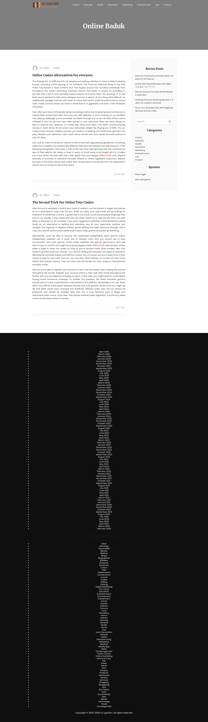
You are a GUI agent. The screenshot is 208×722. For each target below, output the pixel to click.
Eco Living (104, 589)
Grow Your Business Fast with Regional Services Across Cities (154, 109)
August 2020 (104, 514)
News (104, 649)
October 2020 (104, 509)
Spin (104, 697)
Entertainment (144, 4)
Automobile (104, 548)
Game (104, 615)
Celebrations (104, 572)
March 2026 (104, 354)
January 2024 (104, 416)
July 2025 (104, 373)
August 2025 (104, 371)
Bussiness (104, 565)
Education (113, 4)
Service (104, 677)
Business (88, 4)
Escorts (103, 603)
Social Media (104, 694)
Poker (104, 663)
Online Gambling (104, 656)
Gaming (104, 620)
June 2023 (104, 433)
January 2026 (104, 359)
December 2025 (104, 361)
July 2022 (104, 459)
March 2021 (104, 497)
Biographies (104, 558)
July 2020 (104, 517)
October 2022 (104, 452)
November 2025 (104, 363)
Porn (104, 668)
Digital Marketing (104, 587)
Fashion (104, 606)
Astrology (104, 546)
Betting (104, 553)
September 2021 (104, 483)
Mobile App (104, 646)
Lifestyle (104, 634)
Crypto (104, 579)
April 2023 (104, 438)
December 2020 (104, 505)
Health (100, 4)
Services (104, 680)
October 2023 (104, 423)
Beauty (104, 551)
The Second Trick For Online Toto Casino (63, 202)
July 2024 (104, 402)
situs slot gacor (142, 179)
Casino (75, 4)
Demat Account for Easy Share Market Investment (154, 93)
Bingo (104, 555)
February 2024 (104, 414)
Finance (104, 608)
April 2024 (104, 409)
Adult (104, 543)
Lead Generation (104, 632)
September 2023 (104, 426)
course (104, 577)
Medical (104, 644)
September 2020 (104, 512)
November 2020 (104, 507)
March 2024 (104, 411)
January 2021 (104, 502)
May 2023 (104, 435)
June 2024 (104, 404)
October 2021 (104, 481)
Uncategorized (104, 706)
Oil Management (104, 651)
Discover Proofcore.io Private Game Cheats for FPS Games (154, 77)
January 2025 (104, 387)
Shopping (104, 682)
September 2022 (104, 454)
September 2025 (104, 368)
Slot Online (104, 689)
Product (168, 4)
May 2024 (104, 407)
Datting (104, 584)
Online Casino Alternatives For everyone (62, 75)
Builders (104, 560)
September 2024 (104, 397)
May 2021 (104, 493)
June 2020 (104, 519)
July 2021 (104, 488)
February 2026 (104, 356)
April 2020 (104, 524)
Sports (104, 699)
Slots (104, 692)
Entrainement (104, 596)
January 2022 (104, 473)
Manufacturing (104, 639)
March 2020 (104, 526)
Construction (104, 575)
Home (104, 627)
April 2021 (104, 495)
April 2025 (104, 380)
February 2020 (104, 528)
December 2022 (104, 447)
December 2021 (104, 476)
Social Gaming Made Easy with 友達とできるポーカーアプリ (153, 85)
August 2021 (104, 485)
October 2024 (104, 395)
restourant (104, 675)
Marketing (127, 4)
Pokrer (104, 665)
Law (157, 4)
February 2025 (104, 385)
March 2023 (104, 440)
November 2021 (104, 478)
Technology (104, 701)
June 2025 (104, 375)
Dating (104, 582)
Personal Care (104, 658)
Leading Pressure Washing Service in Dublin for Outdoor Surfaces (154, 101)
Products (104, 673)
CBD (104, 570)
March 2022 (104, 469)
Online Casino (104, 654)
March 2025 (104, 383)
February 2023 (104, 442)
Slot (104, 687)
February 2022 (104, 471)
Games (104, 618)
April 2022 (104, 466)
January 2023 (104, 445)
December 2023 (104, 418)
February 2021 (104, 500)
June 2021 (104, 490)
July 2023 (104, 430)
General (104, 622)
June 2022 (104, 462)
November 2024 (104, 392)
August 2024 (104, 399)
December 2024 (104, 390)
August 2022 (104, 457)
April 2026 (104, 352)
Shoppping (104, 685)
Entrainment (104, 599)
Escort (104, 601)
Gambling (104, 613)
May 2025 (104, 378)
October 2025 (104, 366)
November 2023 (104, 421)
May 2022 (104, 464)
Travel (104, 704)
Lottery (104, 637)
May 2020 (104, 521)
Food (104, 610)
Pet (103, 661)
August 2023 (104, 428)
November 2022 (104, 450)
